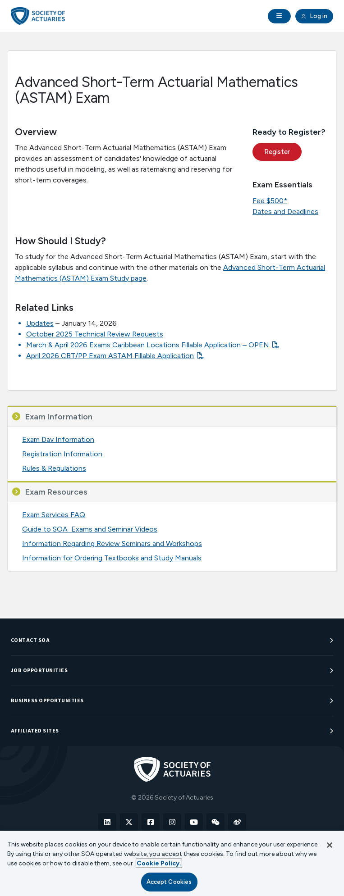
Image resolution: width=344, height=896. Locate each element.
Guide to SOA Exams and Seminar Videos (89, 529)
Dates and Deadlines (285, 211)
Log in (314, 16)
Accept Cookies (169, 881)
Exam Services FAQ (53, 514)
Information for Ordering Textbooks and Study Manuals (112, 558)
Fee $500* (269, 200)
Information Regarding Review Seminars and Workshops (112, 543)
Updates (40, 323)
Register (277, 152)
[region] (172, 863)
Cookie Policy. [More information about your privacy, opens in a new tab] (159, 863)
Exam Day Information (58, 439)
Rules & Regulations (54, 468)
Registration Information (62, 454)
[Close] (329, 845)
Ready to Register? (289, 132)
